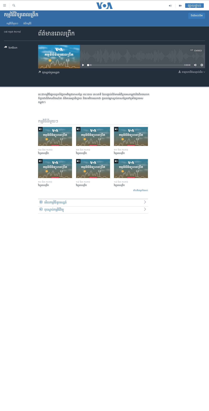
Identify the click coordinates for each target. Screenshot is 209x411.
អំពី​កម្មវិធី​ (27, 23)
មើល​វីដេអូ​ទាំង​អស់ (140, 190)
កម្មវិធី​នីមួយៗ (12, 23)
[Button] (10, 48)
